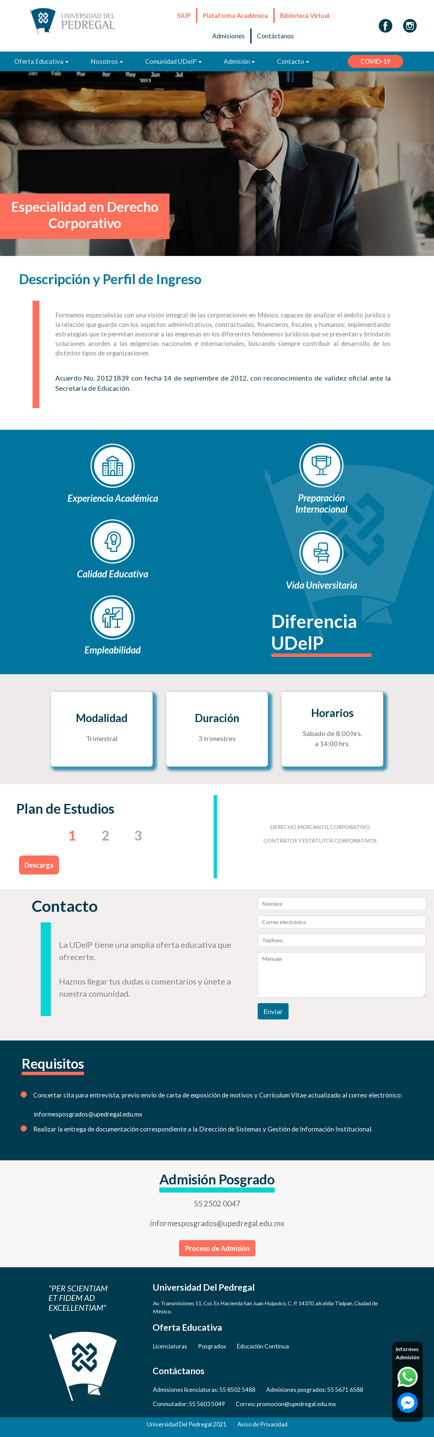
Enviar (273, 1011)
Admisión (239, 61)
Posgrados (212, 1346)
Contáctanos (275, 36)
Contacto (293, 61)
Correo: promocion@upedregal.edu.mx (286, 1403)
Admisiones (228, 36)
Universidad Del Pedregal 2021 (186, 1424)
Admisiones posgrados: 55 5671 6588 (314, 1389)
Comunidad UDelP (173, 61)
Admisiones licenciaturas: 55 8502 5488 (204, 1389)
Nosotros (107, 61)
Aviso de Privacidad (262, 1424)
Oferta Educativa (41, 61)
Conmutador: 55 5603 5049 (189, 1403)
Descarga (39, 865)
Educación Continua (263, 1346)
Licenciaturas (170, 1346)
